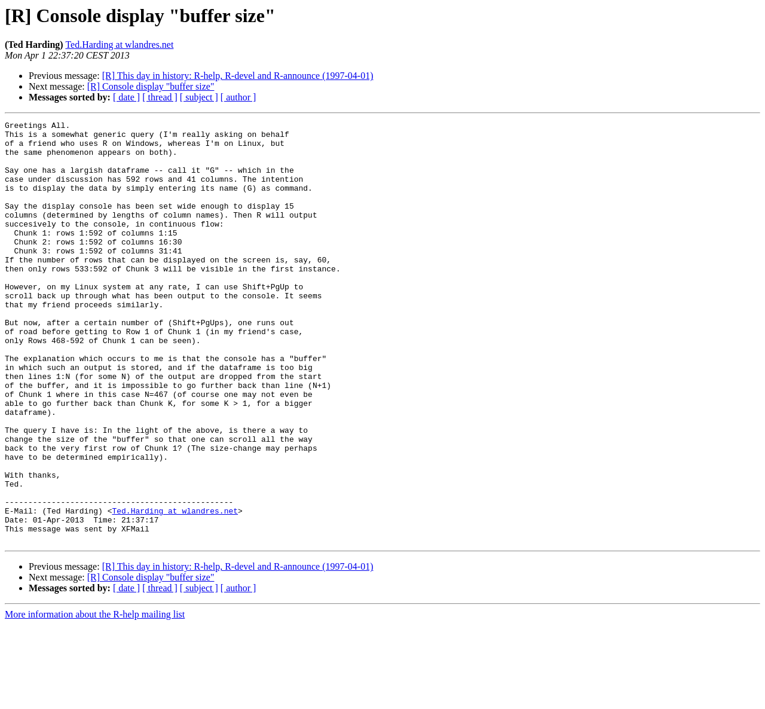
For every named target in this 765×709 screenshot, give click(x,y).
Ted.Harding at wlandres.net (119, 44)
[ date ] (126, 97)
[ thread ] (160, 97)
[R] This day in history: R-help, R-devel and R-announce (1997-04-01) (238, 76)
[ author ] (238, 97)
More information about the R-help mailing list (95, 698)
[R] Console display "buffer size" (151, 86)
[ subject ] (199, 97)
